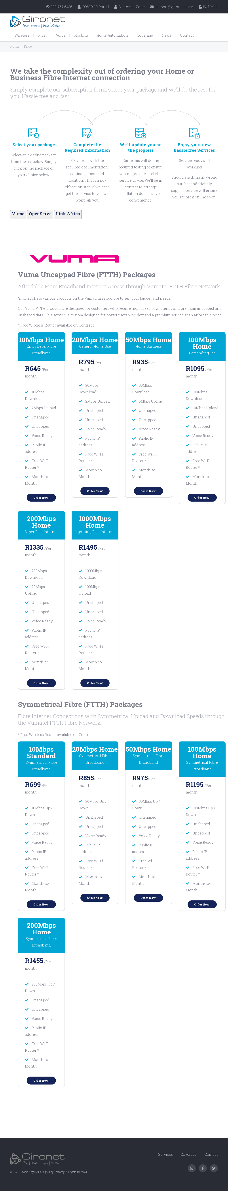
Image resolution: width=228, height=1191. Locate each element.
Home (14, 46)
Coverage (145, 35)
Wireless (22, 35)
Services (165, 1154)
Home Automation (112, 35)
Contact (187, 35)
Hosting (81, 35)
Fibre (28, 46)
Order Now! (41, 497)
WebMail (208, 6)
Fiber (42, 35)
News (166, 35)
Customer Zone (129, 6)
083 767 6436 (59, 6)
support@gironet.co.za (171, 6)
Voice (60, 35)
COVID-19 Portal (93, 6)
